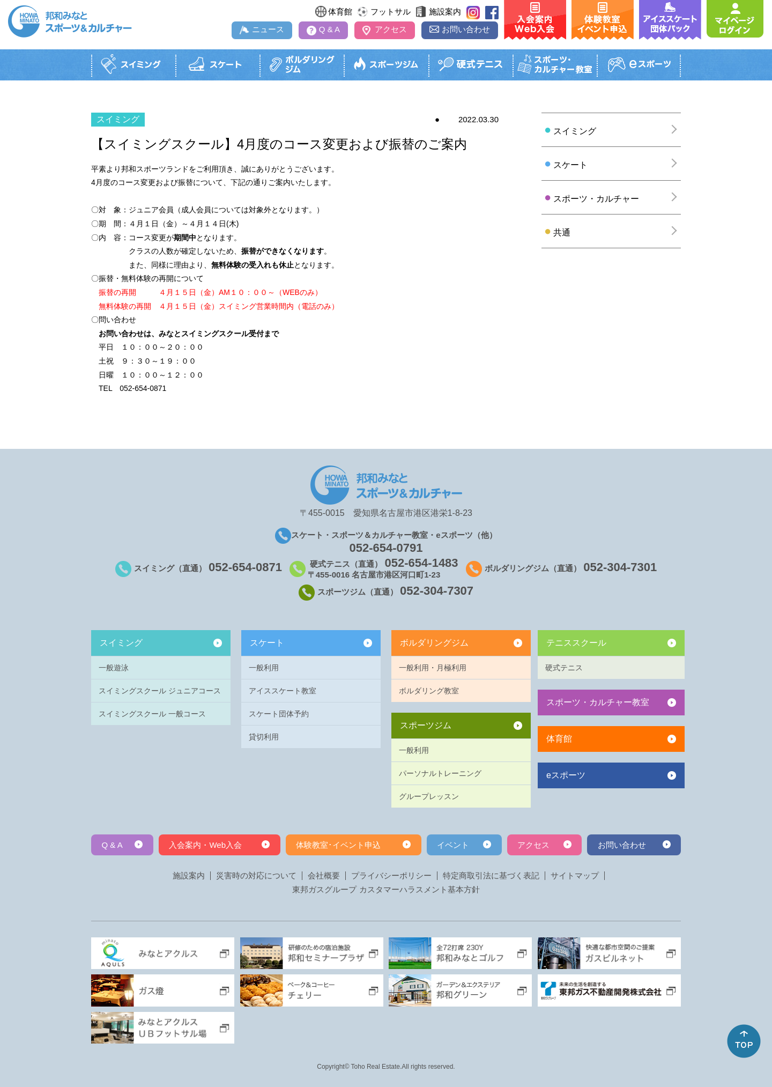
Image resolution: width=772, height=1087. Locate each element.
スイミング (121, 642)
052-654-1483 (421, 563)
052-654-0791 (385, 547)
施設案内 (445, 11)
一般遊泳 (114, 667)
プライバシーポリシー (391, 875)
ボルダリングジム (434, 642)
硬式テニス (564, 667)
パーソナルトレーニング (440, 773)
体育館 (340, 11)
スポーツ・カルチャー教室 (597, 702)
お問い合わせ (466, 29)
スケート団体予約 (279, 713)
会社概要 (324, 875)
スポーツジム (425, 725)
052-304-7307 (436, 590)
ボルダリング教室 (429, 690)
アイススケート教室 (282, 690)
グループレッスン (429, 796)
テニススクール (576, 642)
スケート (267, 642)
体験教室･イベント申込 (338, 844)
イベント (453, 844)
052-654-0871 (245, 567)
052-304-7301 (620, 567)
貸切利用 (264, 737)
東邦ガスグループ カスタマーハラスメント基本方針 (385, 889)
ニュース (268, 29)
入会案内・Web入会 (205, 844)
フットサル (390, 11)
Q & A (329, 29)
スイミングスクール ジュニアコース (160, 690)
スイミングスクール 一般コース (152, 713)
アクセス (391, 29)
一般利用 (264, 667)
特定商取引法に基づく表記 (491, 875)
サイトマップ (575, 875)
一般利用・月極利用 (432, 667)
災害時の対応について (256, 875)
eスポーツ (565, 775)
